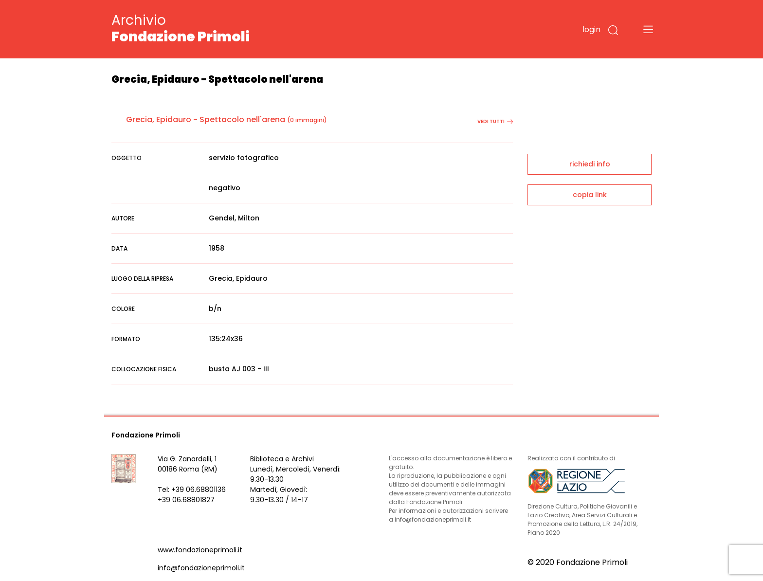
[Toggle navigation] (648, 29)
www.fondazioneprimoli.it (200, 550)
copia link (590, 195)
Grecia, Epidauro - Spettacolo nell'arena (205, 119)
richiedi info (589, 164)
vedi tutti (495, 121)
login (591, 29)
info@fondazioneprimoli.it (201, 568)
